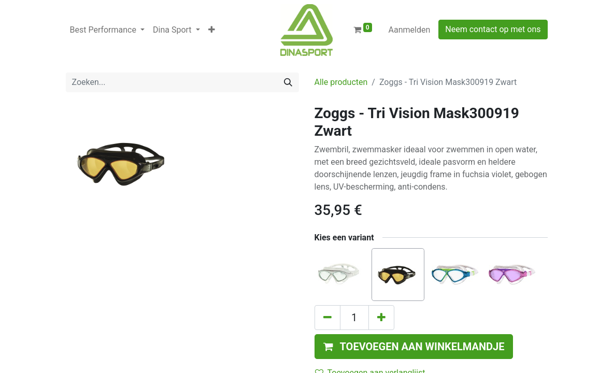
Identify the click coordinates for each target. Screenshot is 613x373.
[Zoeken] (288, 82)
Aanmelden (410, 30)
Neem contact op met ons (492, 29)
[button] (211, 30)
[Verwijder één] (327, 317)
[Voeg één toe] (381, 317)
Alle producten (341, 82)
